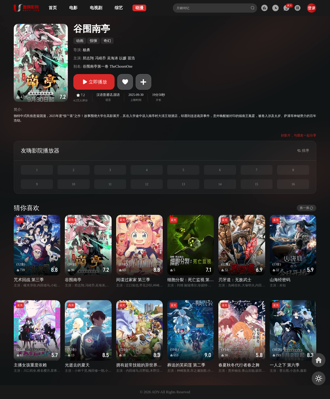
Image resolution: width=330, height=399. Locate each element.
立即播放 (94, 82)
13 (183, 184)
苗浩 (131, 58)
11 (110, 184)
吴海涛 (112, 58)
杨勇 (86, 50)
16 (293, 184)
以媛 (122, 58)
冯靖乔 (100, 58)
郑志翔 (88, 58)
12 (146, 184)
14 (220, 184)
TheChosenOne (121, 66)
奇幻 (107, 41)
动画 (79, 41)
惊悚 (93, 41)
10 (73, 184)
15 (256, 184)
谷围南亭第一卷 (95, 66)
